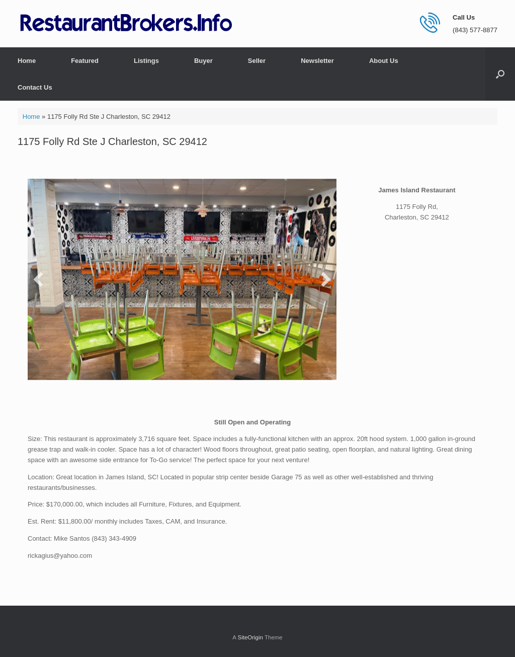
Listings (146, 60)
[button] (500, 74)
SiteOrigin (250, 637)
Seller (257, 60)
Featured (85, 60)
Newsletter (317, 60)
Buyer (203, 60)
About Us (383, 60)
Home (27, 60)
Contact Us (35, 87)
